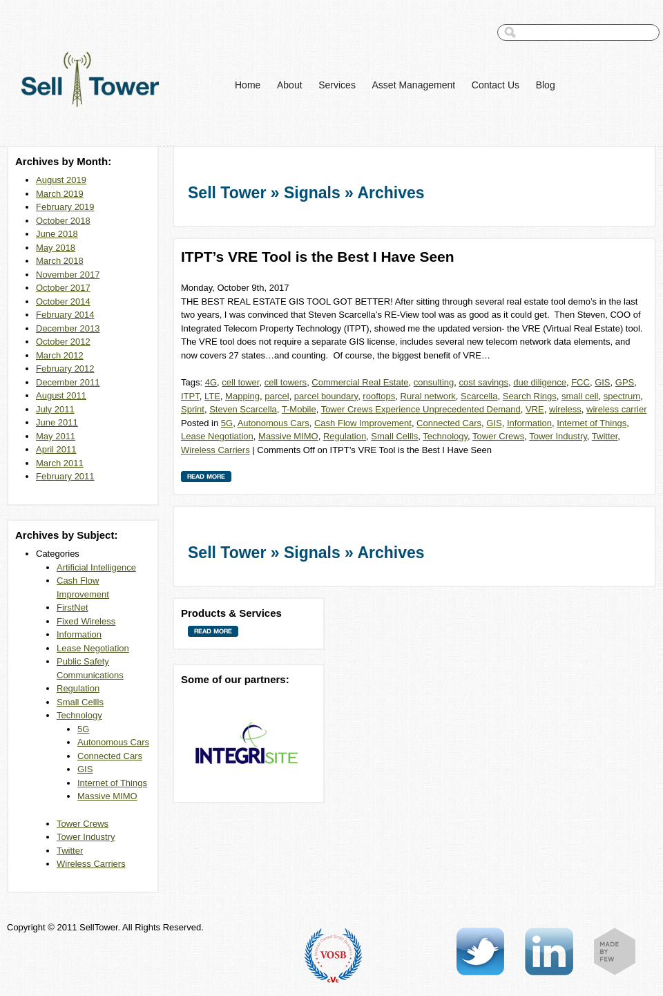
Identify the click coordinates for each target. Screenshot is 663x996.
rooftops (379, 396)
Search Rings (530, 396)
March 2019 (60, 194)
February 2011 (65, 476)
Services (337, 84)
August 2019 (61, 180)
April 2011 (56, 449)
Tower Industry (86, 837)
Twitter (70, 850)
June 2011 (57, 422)
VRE (535, 409)
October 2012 (63, 341)
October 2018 (63, 221)
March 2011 (60, 463)
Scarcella (479, 396)
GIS (85, 769)
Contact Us (495, 84)
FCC (580, 382)
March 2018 (60, 261)
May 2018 (55, 247)
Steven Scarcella (243, 409)
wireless (565, 409)
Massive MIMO (107, 796)
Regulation (78, 688)
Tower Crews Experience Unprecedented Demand (421, 409)
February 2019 (65, 207)
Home (247, 84)
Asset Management (414, 84)
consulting (434, 382)
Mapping (242, 396)
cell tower (240, 382)
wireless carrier (616, 409)
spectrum (622, 396)
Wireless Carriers (91, 864)
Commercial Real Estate (359, 382)
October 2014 (63, 301)
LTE (212, 396)
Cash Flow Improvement (363, 423)
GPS (624, 382)
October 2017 (63, 287)
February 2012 (65, 368)
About (289, 84)
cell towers (286, 382)
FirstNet (72, 607)
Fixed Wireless (86, 621)
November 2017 (68, 274)
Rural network (428, 396)
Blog (545, 84)
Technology (79, 715)
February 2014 (65, 314)
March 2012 (60, 355)
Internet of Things (112, 783)
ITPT (190, 396)
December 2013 (68, 328)
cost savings (484, 382)
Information (79, 634)
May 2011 (55, 436)
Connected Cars (109, 756)
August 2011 (61, 395)
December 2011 (68, 382)
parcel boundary (326, 396)
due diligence (539, 382)
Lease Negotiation (93, 648)
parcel (277, 396)
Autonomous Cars (113, 742)
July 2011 (55, 409)
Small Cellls (80, 702)
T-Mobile (299, 409)
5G (83, 729)
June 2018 (57, 234)
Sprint (192, 409)
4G (211, 382)
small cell (579, 396)
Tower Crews (82, 823)
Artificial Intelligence (96, 567)
